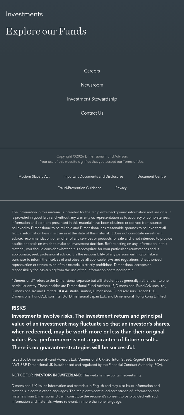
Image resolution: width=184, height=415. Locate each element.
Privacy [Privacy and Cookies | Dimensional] (121, 188)
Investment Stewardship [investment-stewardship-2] (92, 99)
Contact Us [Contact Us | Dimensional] (92, 113)
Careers (92, 71)
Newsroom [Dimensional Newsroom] (92, 85)
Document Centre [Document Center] (151, 177)
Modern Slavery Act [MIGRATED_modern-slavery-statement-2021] (34, 177)
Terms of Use (133, 162)
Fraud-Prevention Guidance (79, 188)
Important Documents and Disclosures (93, 177)
